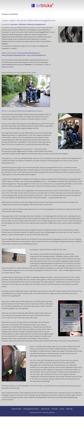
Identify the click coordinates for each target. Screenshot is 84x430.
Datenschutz (16, 409)
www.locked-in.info (9, 64)
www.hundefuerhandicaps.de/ (28, 53)
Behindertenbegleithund (36, 24)
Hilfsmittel (22, 24)
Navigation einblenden (10, 14)
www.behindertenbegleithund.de (14, 55)
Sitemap (69, 409)
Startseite (13, 24)
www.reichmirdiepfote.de (36, 55)
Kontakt (55, 409)
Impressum (45, 409)
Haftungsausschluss (31, 409)
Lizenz (61, 409)
